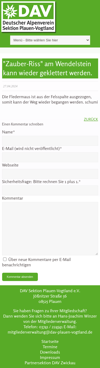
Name (8, 131)
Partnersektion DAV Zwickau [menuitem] (50, 362)
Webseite (10, 165)
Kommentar (12, 198)
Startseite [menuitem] (49, 341)
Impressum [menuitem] (50, 357)
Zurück (91, 119)
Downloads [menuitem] (50, 352)
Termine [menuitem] (50, 346)
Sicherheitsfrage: (41, 181)
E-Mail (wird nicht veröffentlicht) (32, 148)
